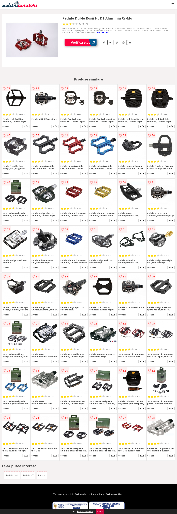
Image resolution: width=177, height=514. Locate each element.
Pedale (41, 475)
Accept (100, 511)
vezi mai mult (103, 32)
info (26, 126)
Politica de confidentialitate (89, 494)
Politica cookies (114, 494)
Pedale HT (28, 475)
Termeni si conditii (63, 494)
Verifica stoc (84, 42)
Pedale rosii (12, 475)
